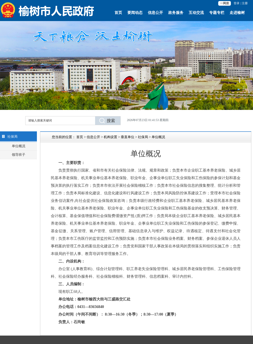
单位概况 (18, 146)
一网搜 (224, 3)
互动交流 (196, 13)
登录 (237, 3)
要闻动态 (135, 13)
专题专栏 (216, 13)
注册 (245, 3)
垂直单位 (127, 137)
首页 (118, 13)
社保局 (143, 137)
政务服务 (175, 13)
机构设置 (110, 137)
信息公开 (155, 13)
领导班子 (18, 154)
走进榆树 (237, 13)
